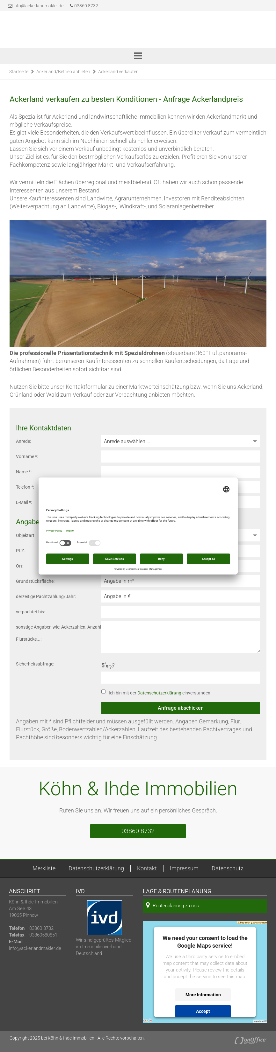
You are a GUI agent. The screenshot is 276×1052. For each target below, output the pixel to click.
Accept (203, 1011)
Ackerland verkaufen (118, 71)
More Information (203, 994)
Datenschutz (227, 868)
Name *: (24, 471)
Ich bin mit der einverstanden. (160, 692)
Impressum (184, 868)
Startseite (18, 71)
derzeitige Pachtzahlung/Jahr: (46, 596)
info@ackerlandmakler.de (38, 5)
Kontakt (147, 868)
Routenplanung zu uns (172, 905)
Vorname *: (27, 456)
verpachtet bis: (30, 611)
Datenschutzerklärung (159, 692)
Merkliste (44, 868)
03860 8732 (84, 5)
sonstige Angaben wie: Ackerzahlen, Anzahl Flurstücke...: (58, 633)
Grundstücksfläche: (35, 581)
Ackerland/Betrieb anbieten (63, 71)
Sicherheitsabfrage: (35, 663)
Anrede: (23, 441)
